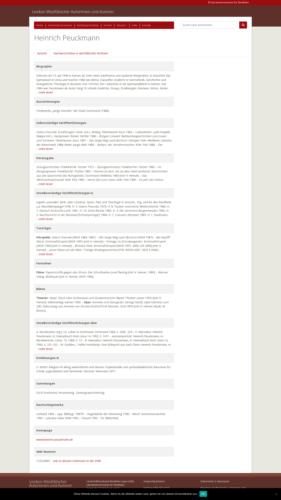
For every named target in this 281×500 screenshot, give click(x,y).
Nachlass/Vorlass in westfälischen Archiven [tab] (80, 53)
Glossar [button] (121, 25)
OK (203, 493)
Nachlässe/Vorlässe (88, 25)
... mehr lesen (44, 92)
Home (39, 25)
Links (134, 25)
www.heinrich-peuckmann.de (54, 439)
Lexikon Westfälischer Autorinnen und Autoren (73, 11)
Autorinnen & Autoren (60, 25)
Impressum (223, 481)
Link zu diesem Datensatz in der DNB (77, 461)
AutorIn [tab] (42, 53)
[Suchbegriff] (209, 25)
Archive (108, 25)
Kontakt (146, 25)
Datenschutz (207, 481)
